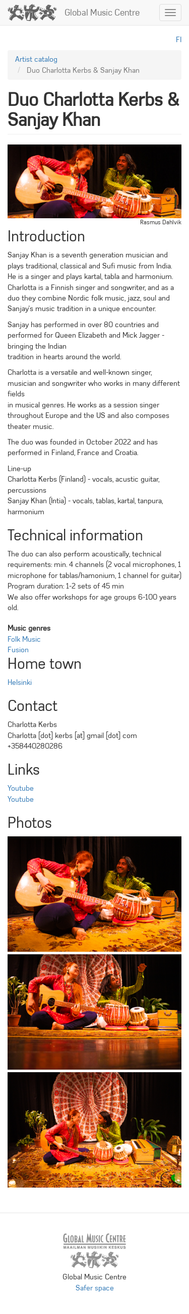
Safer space (95, 1287)
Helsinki (20, 682)
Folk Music (24, 639)
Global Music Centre (102, 12)
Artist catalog (36, 59)
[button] (94, 894)
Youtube (21, 788)
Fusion (18, 649)
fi (178, 39)
